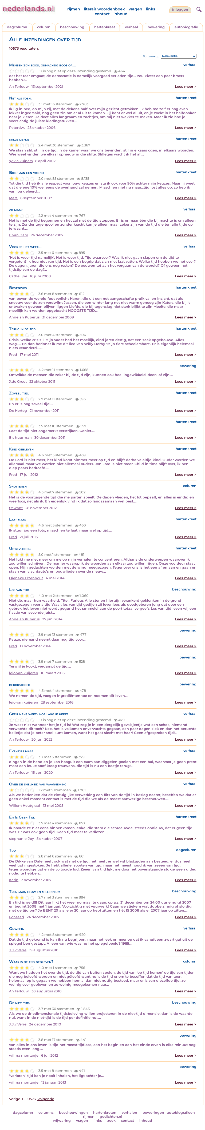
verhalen (129, 1113)
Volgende (45, 1099)
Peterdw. (17, 128)
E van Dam (18, 235)
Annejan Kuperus (24, 317)
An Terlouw (19, 87)
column (43, 27)
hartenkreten (104, 1113)
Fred (13, 355)
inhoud (120, 13)
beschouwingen (73, 1113)
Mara (13, 198)
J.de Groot (18, 382)
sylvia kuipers (21, 161)
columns (46, 1113)
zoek (111, 1121)
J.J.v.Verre (17, 950)
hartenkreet (104, 27)
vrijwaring (62, 1121)
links (150, 9)
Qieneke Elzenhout (26, 578)
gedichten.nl (111, 1117)
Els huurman (20, 438)
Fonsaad (16, 917)
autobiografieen (181, 1113)
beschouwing (72, 27)
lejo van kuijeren (23, 673)
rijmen (73, 9)
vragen (135, 9)
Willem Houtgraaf (24, 806)
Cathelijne (18, 276)
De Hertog (18, 411)
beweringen (153, 1113)
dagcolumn (17, 27)
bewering (156, 27)
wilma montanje (23, 1055)
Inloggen (180, 9)
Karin (13, 880)
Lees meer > (185, 87)
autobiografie (186, 27)
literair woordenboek (104, 9)
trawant (16, 508)
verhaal (131, 27)
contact (102, 13)
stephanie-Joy (21, 839)
